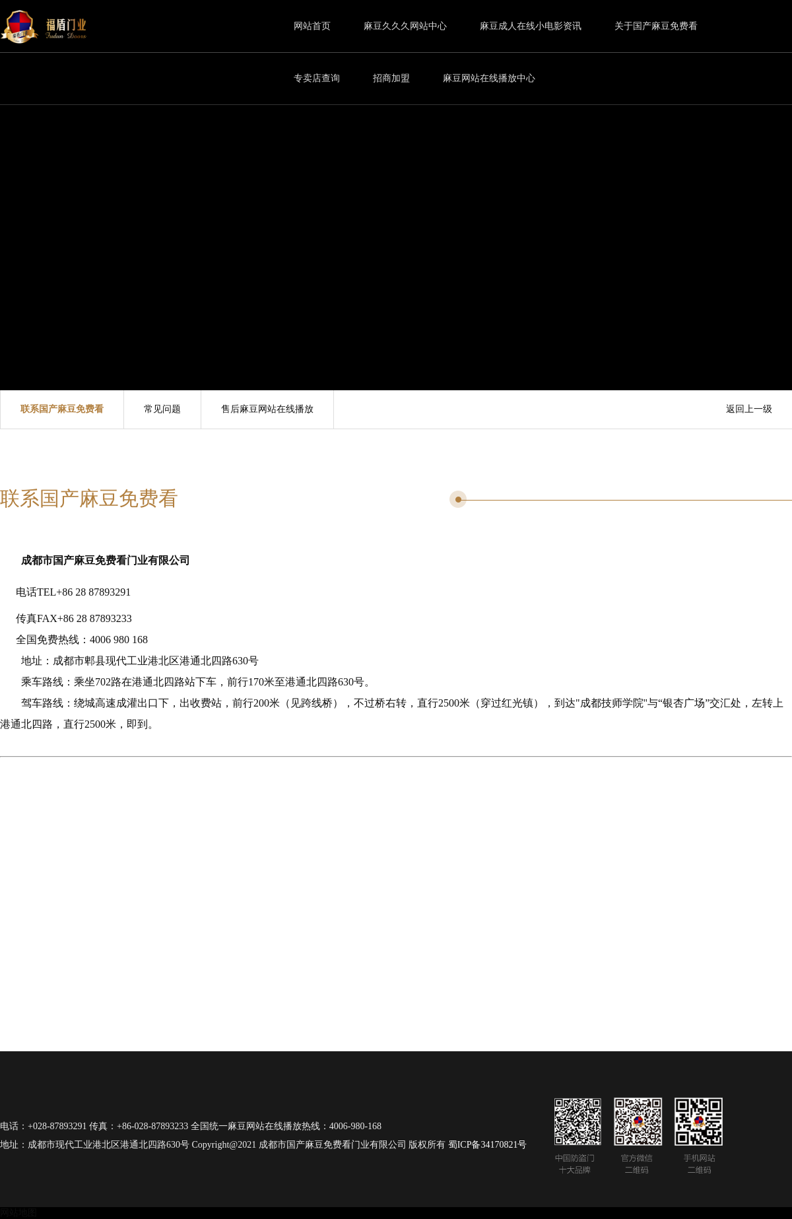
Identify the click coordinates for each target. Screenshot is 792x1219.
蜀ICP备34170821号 (487, 1145)
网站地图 (18, 1213)
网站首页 (312, 26)
